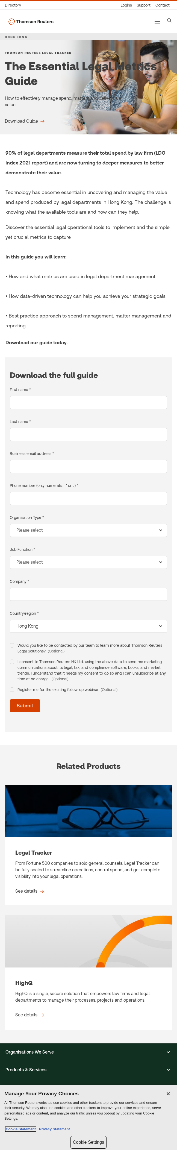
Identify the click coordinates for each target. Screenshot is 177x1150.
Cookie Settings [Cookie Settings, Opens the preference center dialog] (88, 1142)
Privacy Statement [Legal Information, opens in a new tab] (53, 1129)
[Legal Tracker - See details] (88, 845)
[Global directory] (14, 5)
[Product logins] (126, 5)
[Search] (169, 20)
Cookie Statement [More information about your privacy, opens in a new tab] (21, 1129)
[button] (88, 1052)
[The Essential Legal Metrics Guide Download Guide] (25, 121)
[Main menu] (157, 22)
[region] (88, 1117)
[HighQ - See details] (88, 972)
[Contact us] (162, 5)
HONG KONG (16, 37)
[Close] (168, 1094)
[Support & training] (143, 5)
